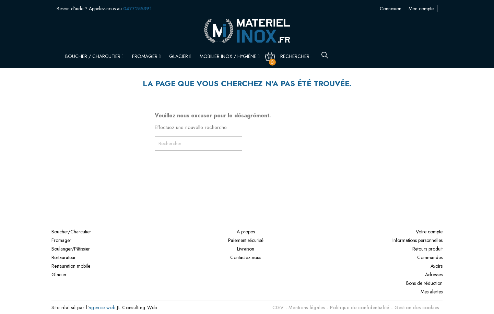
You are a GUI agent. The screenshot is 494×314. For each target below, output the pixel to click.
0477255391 (137, 8)
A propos (246, 231)
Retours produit (427, 248)
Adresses (434, 274)
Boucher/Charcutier (71, 231)
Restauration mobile (70, 266)
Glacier (180, 56)
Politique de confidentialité (359, 307)
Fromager (146, 56)
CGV (278, 307)
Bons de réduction (424, 283)
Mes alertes (432, 291)
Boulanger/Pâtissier (70, 248)
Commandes (430, 257)
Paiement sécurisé (245, 240)
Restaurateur (63, 257)
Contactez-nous (422, 8)
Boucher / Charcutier (94, 56)
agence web (102, 307)
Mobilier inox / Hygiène (229, 56)
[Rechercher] (299, 56)
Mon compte (386, 8)
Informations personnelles (417, 240)
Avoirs (437, 266)
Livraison (245, 248)
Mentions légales (307, 307)
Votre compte (429, 231)
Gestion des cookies (417, 307)
